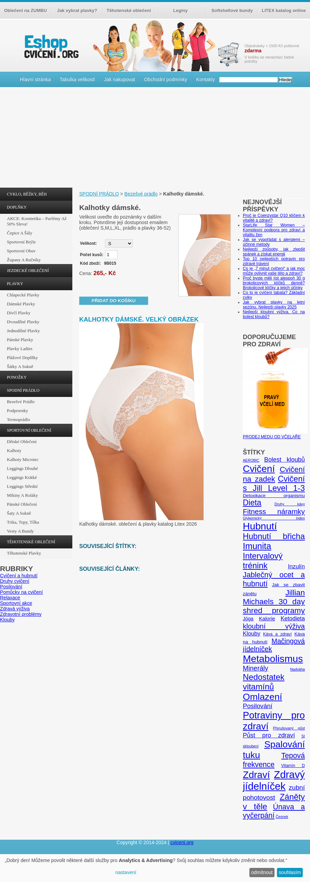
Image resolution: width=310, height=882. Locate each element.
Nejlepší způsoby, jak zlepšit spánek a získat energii (274, 251)
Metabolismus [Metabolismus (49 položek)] (273, 658)
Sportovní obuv (21, 250)
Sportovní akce (16, 603)
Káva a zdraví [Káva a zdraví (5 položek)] (277, 634)
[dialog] (155, 868)
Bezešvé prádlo (21, 401)
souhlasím (290, 872)
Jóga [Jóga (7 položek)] (248, 618)
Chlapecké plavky (23, 294)
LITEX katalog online (284, 10)
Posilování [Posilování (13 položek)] (257, 706)
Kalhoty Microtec (23, 459)
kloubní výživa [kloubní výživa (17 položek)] (274, 626)
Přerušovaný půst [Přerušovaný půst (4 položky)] (289, 728)
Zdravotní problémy (21, 614)
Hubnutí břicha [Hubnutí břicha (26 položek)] (274, 536)
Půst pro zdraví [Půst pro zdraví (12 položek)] (269, 735)
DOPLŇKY (17, 207)
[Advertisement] (155, 139)
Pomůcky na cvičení (21, 592)
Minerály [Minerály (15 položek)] (255, 668)
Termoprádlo (18, 419)
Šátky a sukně (20, 366)
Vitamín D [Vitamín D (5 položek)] (293, 765)
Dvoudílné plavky (23, 321)
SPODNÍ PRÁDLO (23, 390)
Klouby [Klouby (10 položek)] (251, 633)
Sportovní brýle (21, 241)
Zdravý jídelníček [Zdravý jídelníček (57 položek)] (274, 780)
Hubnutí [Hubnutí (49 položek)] (260, 526)
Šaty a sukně (19, 513)
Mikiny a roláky (22, 495)
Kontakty (205, 79)
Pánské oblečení (22, 504)
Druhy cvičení (14, 581)
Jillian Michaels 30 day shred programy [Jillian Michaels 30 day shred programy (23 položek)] (274, 601)
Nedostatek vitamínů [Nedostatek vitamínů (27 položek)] (264, 681)
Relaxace (10, 597)
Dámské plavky (21, 303)
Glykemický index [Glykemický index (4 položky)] (274, 518)
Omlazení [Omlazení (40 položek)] (262, 697)
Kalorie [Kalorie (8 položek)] (267, 618)
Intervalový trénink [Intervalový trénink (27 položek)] (262, 560)
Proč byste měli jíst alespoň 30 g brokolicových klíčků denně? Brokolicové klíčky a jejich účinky (274, 283)
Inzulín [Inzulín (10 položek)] (296, 566)
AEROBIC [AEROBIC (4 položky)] (251, 460)
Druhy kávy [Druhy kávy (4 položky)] (290, 504)
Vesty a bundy (20, 531)
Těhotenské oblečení (129, 10)
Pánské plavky (20, 339)
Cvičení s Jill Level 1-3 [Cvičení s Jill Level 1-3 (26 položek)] (274, 483)
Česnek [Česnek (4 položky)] (282, 817)
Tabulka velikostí (77, 79)
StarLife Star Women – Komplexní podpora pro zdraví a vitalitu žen (274, 230)
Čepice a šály (19, 232)
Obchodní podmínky (165, 79)
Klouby (7, 619)
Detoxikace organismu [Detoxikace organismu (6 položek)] (274, 495)
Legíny (180, 10)
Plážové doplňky (22, 357)
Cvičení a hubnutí (19, 575)
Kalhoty (14, 450)
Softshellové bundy (232, 10)
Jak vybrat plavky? (77, 10)
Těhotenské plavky (24, 553)
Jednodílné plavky (23, 330)
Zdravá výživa (15, 608)
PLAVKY (15, 283)
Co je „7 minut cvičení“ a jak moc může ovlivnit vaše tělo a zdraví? (274, 271)
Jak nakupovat (119, 79)
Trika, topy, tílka (23, 522)
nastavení (125, 872)
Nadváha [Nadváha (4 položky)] (297, 669)
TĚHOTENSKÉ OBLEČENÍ (31, 541)
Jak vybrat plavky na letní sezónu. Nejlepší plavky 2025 (274, 304)
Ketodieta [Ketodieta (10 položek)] (293, 618)
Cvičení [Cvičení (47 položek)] (259, 468)
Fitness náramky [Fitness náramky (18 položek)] (274, 511)
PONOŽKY (17, 377)
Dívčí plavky (18, 312)
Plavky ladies (19, 348)
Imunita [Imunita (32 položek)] (257, 546)
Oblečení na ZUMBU (25, 10)
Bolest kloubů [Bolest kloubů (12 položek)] (284, 459)
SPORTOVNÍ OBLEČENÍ (29, 430)
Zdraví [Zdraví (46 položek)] (256, 774)
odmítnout (261, 872)
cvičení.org (50, 46)
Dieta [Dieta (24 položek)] (252, 502)
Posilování (11, 586)
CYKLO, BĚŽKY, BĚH (27, 194)
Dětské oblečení (22, 441)
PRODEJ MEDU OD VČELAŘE (275, 434)
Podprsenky (17, 410)
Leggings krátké (22, 477)
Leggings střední (22, 486)
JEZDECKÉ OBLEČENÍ (28, 270)
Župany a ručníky (24, 259)
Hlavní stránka (35, 79)
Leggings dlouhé (22, 468)
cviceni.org (182, 842)
